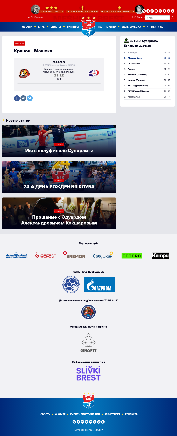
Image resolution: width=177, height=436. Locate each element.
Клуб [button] (41, 26)
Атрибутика (155, 26)
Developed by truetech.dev (88, 429)
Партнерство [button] (107, 26)
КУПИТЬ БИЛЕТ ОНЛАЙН (85, 414)
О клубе (60, 414)
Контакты (131, 414)
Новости (44, 414)
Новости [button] (26, 26)
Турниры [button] (73, 26)
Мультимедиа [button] (131, 26)
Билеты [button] (55, 26)
